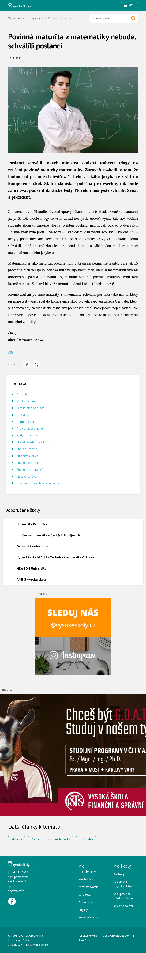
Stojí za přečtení (27, 449)
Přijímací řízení (26, 422)
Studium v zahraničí (29, 469)
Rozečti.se (84, 940)
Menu (129, 5)
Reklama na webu (124, 906)
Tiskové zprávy (26, 476)
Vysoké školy (16, 18)
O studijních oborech (30, 408)
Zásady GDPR (16, 945)
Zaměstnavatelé (88, 887)
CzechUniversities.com (116, 935)
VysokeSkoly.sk (87, 935)
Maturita (16, 839)
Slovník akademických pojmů (35, 442)
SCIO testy (84, 894)
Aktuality (22, 394)
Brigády (83, 910)
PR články (23, 415)
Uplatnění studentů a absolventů (38, 483)
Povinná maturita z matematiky (50, 839)
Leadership (86, 839)
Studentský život (27, 456)
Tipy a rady (36, 18)
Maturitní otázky (88, 917)
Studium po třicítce (29, 463)
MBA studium (26, 401)
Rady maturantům (28, 435)
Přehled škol (86, 879)
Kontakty (118, 874)
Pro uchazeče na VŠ (30, 428)
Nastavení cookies (37, 945)
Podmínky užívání (19, 940)
